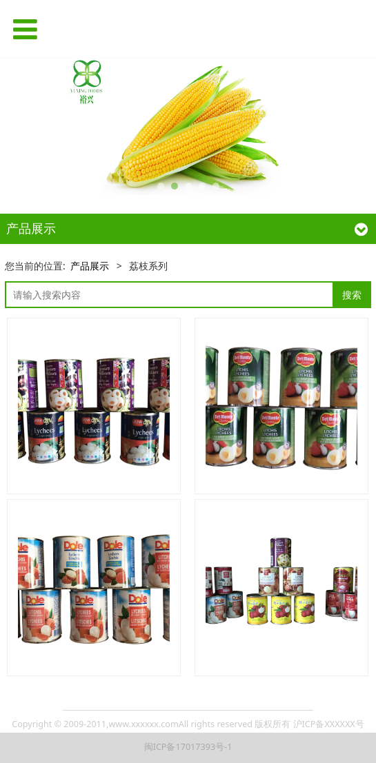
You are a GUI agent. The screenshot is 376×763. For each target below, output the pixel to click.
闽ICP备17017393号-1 (188, 747)
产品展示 (89, 265)
